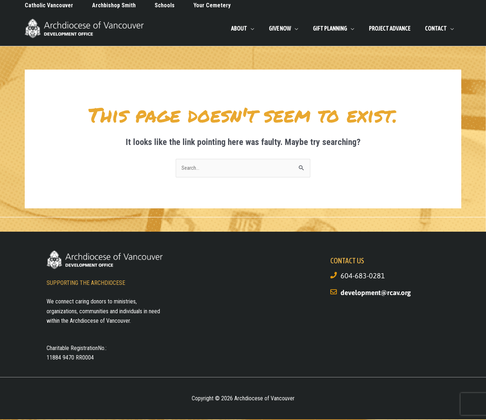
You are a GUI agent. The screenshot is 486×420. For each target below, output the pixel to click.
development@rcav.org (377, 293)
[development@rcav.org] (333, 292)
